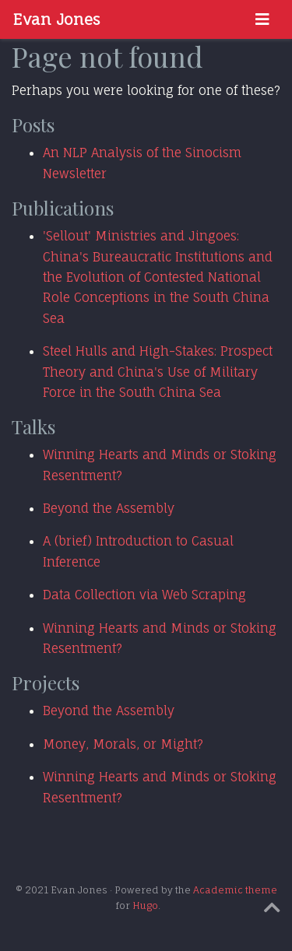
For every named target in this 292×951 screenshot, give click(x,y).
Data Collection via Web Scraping (144, 594)
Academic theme (235, 890)
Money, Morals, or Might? (123, 744)
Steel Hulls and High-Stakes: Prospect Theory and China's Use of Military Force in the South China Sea (158, 371)
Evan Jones (56, 19)
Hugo (145, 905)
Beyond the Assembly (108, 508)
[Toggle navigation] (262, 19)
